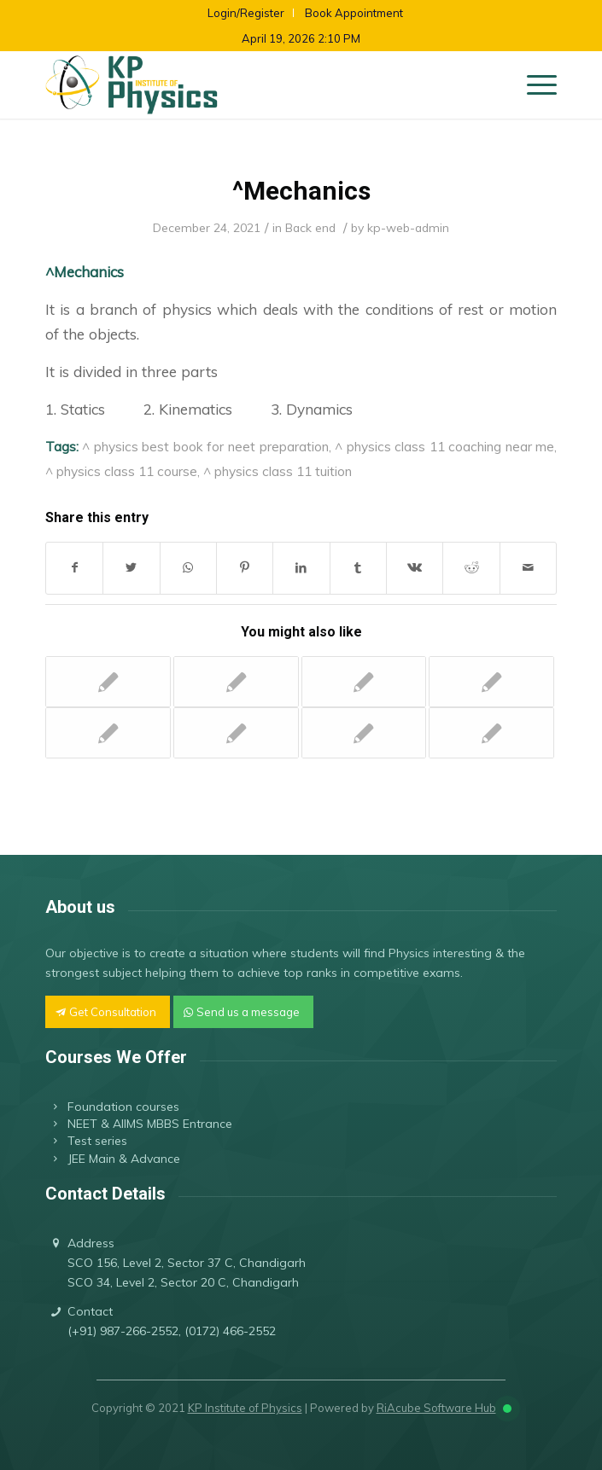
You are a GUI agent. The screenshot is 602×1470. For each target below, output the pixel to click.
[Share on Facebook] (74, 568)
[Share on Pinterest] (244, 568)
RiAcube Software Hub (436, 1408)
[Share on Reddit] (471, 568)
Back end (310, 227)
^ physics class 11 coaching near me (444, 446)
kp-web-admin (408, 227)
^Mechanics (301, 191)
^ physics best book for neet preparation (205, 446)
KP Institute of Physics (245, 1408)
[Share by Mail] (528, 568)
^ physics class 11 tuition (277, 470)
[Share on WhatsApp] (188, 568)
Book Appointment (354, 13)
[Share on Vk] (414, 568)
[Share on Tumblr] (358, 568)
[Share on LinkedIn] (301, 568)
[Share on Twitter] (131, 568)
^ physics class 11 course (121, 470)
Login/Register (245, 13)
